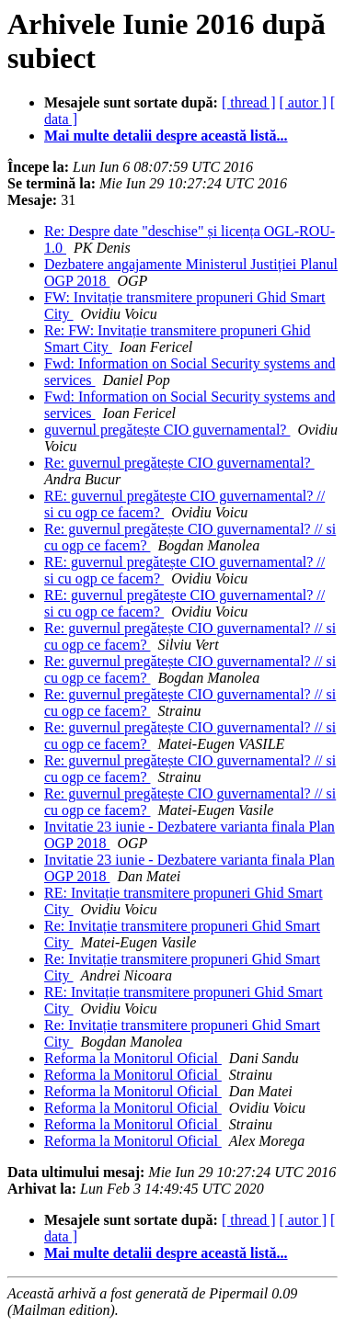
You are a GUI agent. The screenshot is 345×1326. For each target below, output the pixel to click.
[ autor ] (304, 102)
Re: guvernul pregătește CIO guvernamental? (179, 462)
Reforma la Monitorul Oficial (133, 1058)
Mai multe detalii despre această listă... (166, 135)
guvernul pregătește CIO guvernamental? (167, 429)
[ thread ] (249, 102)
